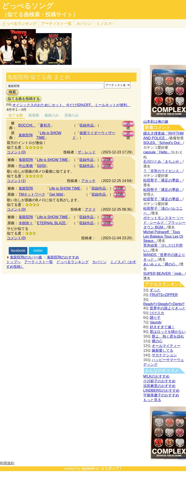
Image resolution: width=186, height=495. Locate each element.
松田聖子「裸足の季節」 (163, 180)
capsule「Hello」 (157, 152)
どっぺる (19, 23)
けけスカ (157, 313)
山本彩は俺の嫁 (155, 121)
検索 (12, 92)
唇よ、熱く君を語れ (168, 336)
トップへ (13, 262)
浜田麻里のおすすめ (159, 386)
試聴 (128, 124)
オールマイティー (166, 346)
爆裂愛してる (162, 350)
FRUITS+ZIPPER (164, 295)
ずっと (155, 290)
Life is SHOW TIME (52, 160)
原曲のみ (71, 115)
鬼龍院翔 (25, 135)
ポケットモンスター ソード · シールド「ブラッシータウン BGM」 (164, 222)
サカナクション (164, 355)
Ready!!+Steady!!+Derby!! (163, 304)
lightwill (88, 468)
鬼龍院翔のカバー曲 (26, 257)
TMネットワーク (32, 194)
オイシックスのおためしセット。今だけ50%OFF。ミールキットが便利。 (71, 105)
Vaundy (156, 322)
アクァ (90, 209)
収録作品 (86, 125)
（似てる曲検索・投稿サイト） (40, 14)
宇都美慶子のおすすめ (161, 395)
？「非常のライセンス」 (163, 171)
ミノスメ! (104, 23)
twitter (38, 250)
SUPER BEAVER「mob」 (164, 273)
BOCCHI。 (27, 125)
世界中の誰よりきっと (168, 308)
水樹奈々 (26, 223)
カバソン (84, 23)
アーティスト (56, 23)
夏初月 (45, 125)
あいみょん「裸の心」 (161, 264)
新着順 (33, 115)
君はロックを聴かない (168, 332)
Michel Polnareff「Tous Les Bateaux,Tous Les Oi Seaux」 (163, 236)
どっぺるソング (27, 6)
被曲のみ (52, 115)
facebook (18, 250)
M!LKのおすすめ (156, 376)
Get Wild (56, 194)
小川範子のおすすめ (159, 381)
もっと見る (152, 400)
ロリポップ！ (111, 468)
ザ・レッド (87, 152)
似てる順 (16, 115)
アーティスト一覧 (38, 262)
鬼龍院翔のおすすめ (63, 257)
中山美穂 (26, 166)
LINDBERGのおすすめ (161, 390)
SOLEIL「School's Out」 (163, 143)
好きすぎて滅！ (162, 327)
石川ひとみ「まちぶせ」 (163, 161)
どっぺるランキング (72, 262)
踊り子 (155, 317)
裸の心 (157, 341)
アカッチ (88, 181)
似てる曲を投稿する (24, 99)
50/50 (41, 166)
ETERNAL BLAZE (51, 223)
